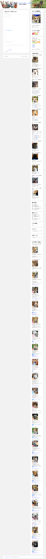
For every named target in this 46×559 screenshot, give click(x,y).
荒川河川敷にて (6, 56)
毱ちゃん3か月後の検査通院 (35, 208)
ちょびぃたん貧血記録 (9, 49)
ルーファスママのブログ (36, 452)
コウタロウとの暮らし (35, 354)
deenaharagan (34, 411)
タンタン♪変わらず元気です (24, 56)
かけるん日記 (34, 437)
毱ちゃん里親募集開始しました (36, 206)
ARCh (35, 90)
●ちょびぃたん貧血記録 (35, 136)
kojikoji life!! (34, 312)
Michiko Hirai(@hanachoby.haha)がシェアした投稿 (16, 44)
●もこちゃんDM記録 (34, 106)
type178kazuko (34, 481)
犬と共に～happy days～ (36, 341)
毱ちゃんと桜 (33, 204)
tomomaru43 (34, 537)
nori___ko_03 (34, 496)
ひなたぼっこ (34, 551)
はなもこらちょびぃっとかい (23, 3)
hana (5, 13)
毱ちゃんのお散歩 (34, 209)
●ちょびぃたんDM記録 (35, 138)
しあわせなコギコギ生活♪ (36, 399)
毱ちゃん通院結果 (34, 205)
